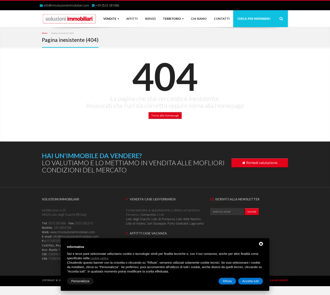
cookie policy (99, 258)
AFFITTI (132, 18)
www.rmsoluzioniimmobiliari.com (72, 232)
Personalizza (80, 281)
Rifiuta (227, 281)
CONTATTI (222, 18)
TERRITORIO (173, 18)
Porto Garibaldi (178, 223)
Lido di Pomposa (163, 219)
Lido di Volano (136, 223)
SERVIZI (150, 18)
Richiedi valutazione (259, 162)
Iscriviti (252, 211)
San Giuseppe (156, 223)
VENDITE (111, 18)
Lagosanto (197, 223)
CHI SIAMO (199, 18)
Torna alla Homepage (165, 115)
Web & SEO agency (277, 280)
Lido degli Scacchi (138, 219)
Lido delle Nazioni (188, 219)
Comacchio (148, 215)
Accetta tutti (250, 281)
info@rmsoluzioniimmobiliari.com (66, 5)
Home (44, 33)
